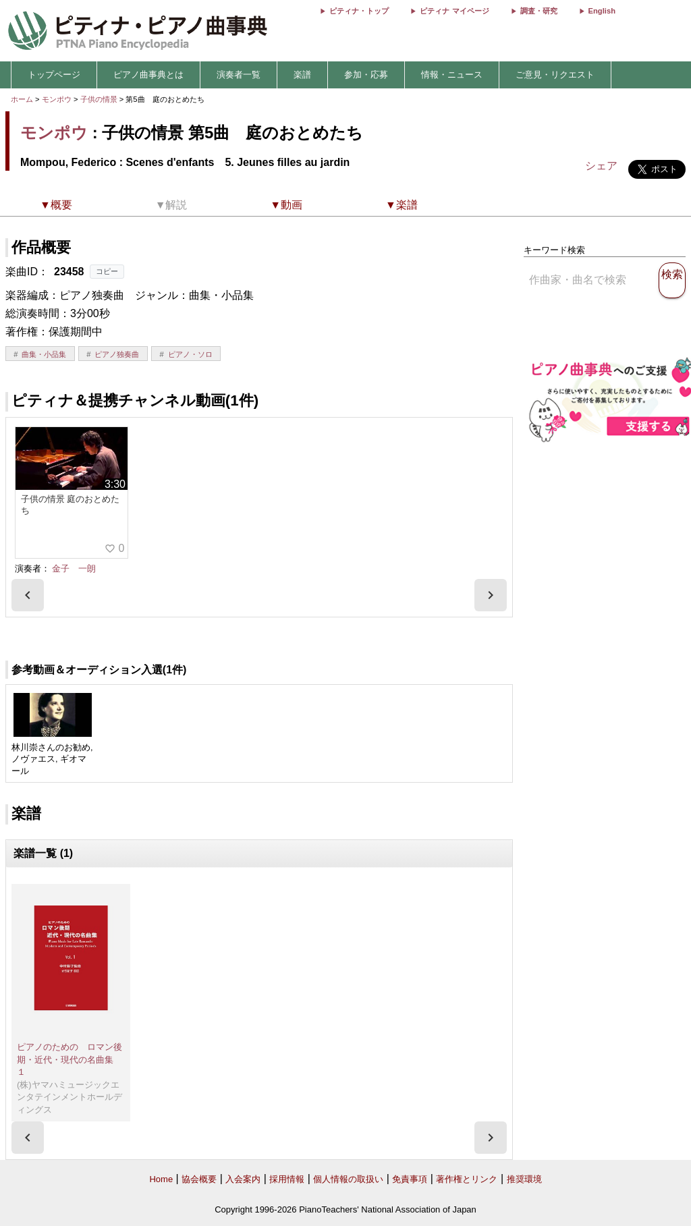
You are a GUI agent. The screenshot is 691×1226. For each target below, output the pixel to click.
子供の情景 (99, 99)
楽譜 (302, 74)
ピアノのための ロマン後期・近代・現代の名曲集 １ (69, 1059)
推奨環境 (524, 1179)
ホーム (22, 99)
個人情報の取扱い (348, 1179)
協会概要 (199, 1179)
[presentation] (27, 595)
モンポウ (57, 99)
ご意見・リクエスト (555, 74)
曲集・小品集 (44, 354)
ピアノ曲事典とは (148, 74)
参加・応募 (366, 74)
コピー (107, 271)
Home (161, 1179)
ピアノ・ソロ (190, 354)
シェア (601, 165)
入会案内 (242, 1179)
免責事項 (409, 1179)
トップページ (54, 74)
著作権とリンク (466, 1179)
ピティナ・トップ (359, 11)
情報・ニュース (451, 74)
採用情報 (286, 1179)
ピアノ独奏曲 (116, 354)
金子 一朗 (74, 568)
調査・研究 (538, 11)
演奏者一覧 (238, 74)
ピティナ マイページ (454, 11)
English (601, 11)
